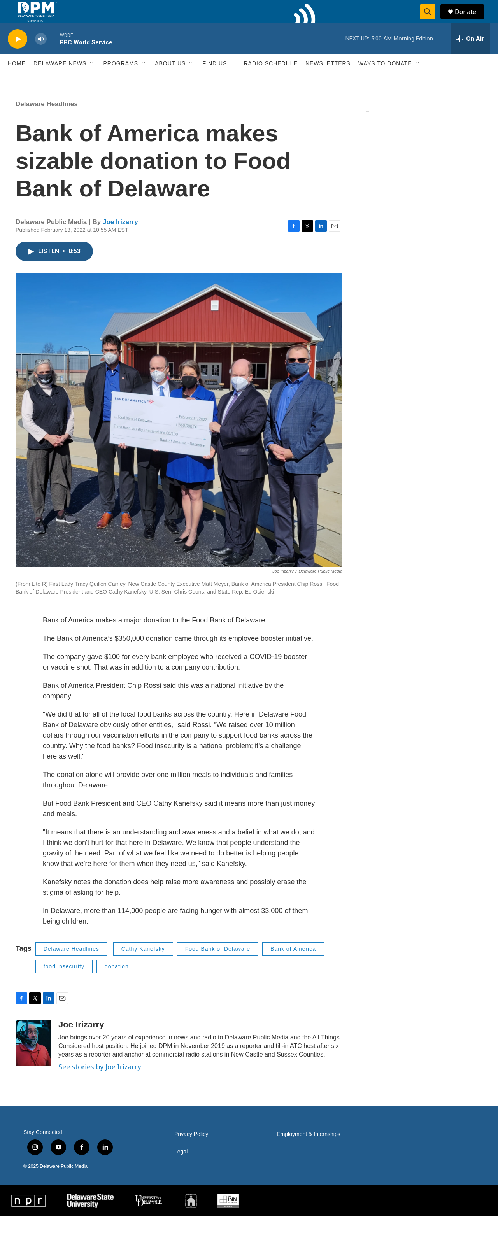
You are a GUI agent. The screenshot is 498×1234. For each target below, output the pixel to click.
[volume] (40, 56)
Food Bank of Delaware (217, 966)
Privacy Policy (191, 1152)
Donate (470, 20)
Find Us (214, 81)
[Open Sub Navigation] (92, 81)
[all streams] (470, 56)
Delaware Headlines (47, 121)
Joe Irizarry (120, 239)
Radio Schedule (270, 81)
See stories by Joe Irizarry (99, 1084)
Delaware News (59, 81)
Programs (120, 81)
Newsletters (328, 81)
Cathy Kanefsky (143, 966)
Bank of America (293, 966)
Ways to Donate (385, 81)
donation (117, 984)
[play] (17, 56)
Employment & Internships (308, 1152)
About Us (170, 81)
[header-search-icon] (431, 20)
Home (17, 81)
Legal (181, 1169)
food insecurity (64, 984)
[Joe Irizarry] (33, 1060)
